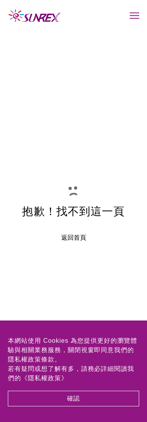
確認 (73, 398)
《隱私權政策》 (44, 378)
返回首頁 (73, 238)
